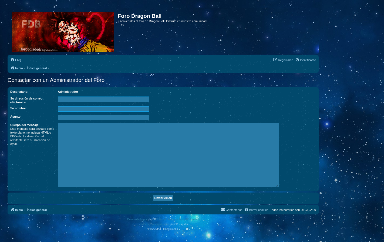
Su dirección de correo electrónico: (26, 100)
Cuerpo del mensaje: (24, 125)
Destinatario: (19, 91)
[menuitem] (15, 60)
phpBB (152, 219)
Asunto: (16, 116)
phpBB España (179, 224)
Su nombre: (18, 108)
